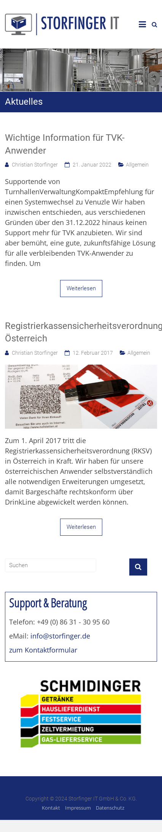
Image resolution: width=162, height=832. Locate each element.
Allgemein (137, 165)
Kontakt (51, 807)
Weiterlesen (81, 288)
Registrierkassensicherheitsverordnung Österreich (81, 332)
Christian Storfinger (35, 165)
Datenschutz (110, 807)
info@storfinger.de (60, 635)
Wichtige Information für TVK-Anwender (65, 144)
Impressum (78, 807)
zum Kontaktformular (43, 649)
